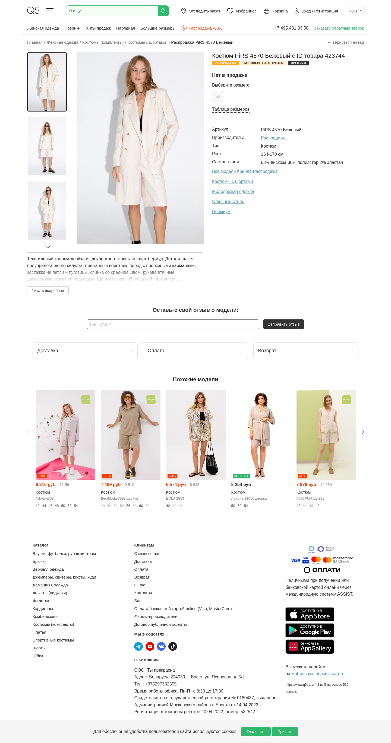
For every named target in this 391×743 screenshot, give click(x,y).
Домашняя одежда (50, 585)
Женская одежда (43, 28)
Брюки (39, 561)
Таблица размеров (231, 109)
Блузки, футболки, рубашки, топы (64, 553)
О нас (139, 585)
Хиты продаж (98, 28)
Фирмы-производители (155, 616)
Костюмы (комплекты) (53, 624)
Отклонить (256, 731)
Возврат (141, 577)
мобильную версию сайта (317, 673)
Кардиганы (43, 608)
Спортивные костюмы (53, 640)
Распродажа (273, 138)
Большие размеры (157, 28)
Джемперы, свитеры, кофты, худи (64, 577)
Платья (39, 632)
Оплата (141, 569)
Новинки (72, 28)
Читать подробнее (48, 290)
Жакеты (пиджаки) (50, 592)
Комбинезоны (45, 616)
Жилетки (41, 600)
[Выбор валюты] (354, 11)
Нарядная (125, 28)
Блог (138, 600)
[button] (47, 49)
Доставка (143, 561)
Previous (28, 431)
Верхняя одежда (48, 569)
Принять (285, 731)
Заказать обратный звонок (339, 28)
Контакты (143, 592)
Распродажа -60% (201, 28)
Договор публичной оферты (160, 624)
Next (363, 431)
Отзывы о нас (147, 553)
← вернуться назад (345, 42)
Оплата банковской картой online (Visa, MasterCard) (183, 608)
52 (218, 96)
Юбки (38, 655)
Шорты (39, 648)
